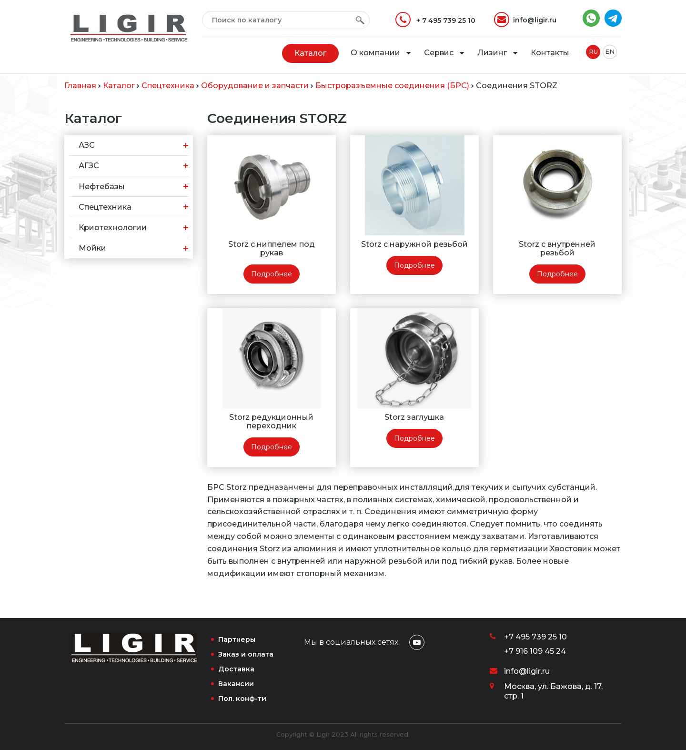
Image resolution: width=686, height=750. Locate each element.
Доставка (236, 669)
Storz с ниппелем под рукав (271, 248)
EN (610, 51)
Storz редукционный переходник (271, 421)
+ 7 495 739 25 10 (435, 19)
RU (593, 51)
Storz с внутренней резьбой (557, 248)
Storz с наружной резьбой (414, 244)
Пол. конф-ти (242, 698)
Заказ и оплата (245, 654)
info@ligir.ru (525, 19)
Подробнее (271, 274)
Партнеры (236, 639)
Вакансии (236, 683)
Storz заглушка (414, 417)
